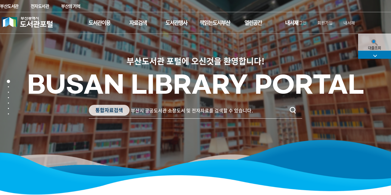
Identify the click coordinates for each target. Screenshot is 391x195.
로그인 (301, 23)
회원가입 (325, 23)
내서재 (349, 23)
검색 (287, 110)
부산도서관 (9, 6)
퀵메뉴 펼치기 (375, 151)
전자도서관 (40, 6)
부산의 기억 (70, 6)
